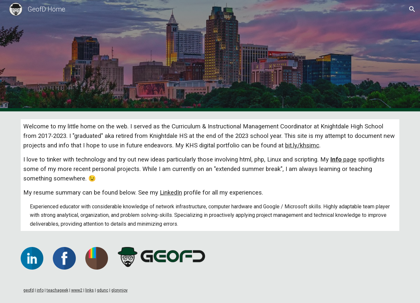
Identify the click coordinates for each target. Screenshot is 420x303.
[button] (412, 9)
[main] (210, 175)
